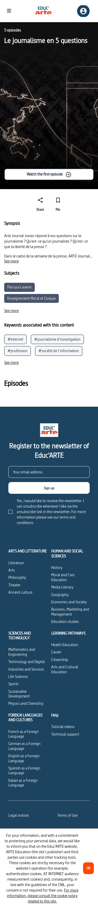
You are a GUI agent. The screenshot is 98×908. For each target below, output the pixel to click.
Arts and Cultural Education (64, 669)
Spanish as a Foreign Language (24, 770)
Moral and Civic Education (63, 577)
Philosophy (17, 577)
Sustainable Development (19, 694)
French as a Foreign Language (23, 734)
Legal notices (18, 815)
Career (56, 652)
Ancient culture (20, 592)
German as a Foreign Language (24, 746)
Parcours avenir (19, 287)
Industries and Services (26, 669)
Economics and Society (69, 602)
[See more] (11, 261)
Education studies (65, 621)
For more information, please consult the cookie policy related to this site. (42, 895)
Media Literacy (62, 587)
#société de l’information (58, 350)
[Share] (40, 203)
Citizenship (59, 659)
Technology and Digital (26, 661)
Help (55, 715)
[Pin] (58, 203)
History (56, 567)
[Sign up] (49, 488)
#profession (17, 350)
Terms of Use (67, 815)
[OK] (88, 868)
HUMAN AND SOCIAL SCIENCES (67, 553)
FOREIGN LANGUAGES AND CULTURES (25, 718)
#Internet (15, 339)
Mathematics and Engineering (21, 652)
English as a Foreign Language (23, 758)
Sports (13, 684)
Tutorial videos (62, 726)
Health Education (64, 644)
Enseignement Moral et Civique (31, 298)
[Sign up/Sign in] (83, 11)
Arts (11, 570)
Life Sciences (18, 676)
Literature (16, 563)
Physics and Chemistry (25, 703)
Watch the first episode (49, 174)
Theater (14, 585)
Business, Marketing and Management (70, 611)
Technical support (65, 734)
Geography (60, 594)
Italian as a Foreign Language (23, 783)
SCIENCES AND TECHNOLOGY (19, 636)
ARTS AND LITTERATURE (27, 551)
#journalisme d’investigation (57, 339)
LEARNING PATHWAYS (68, 633)
